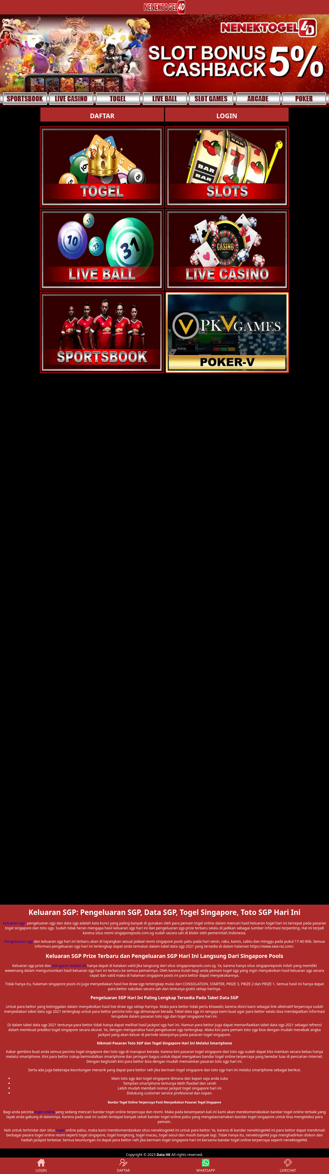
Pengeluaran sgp (18, 941)
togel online (44, 1111)
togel (60, 1130)
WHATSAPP (205, 1166)
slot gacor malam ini (69, 965)
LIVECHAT (288, 1166)
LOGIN (226, 115)
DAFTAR (102, 115)
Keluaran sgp (14, 923)
